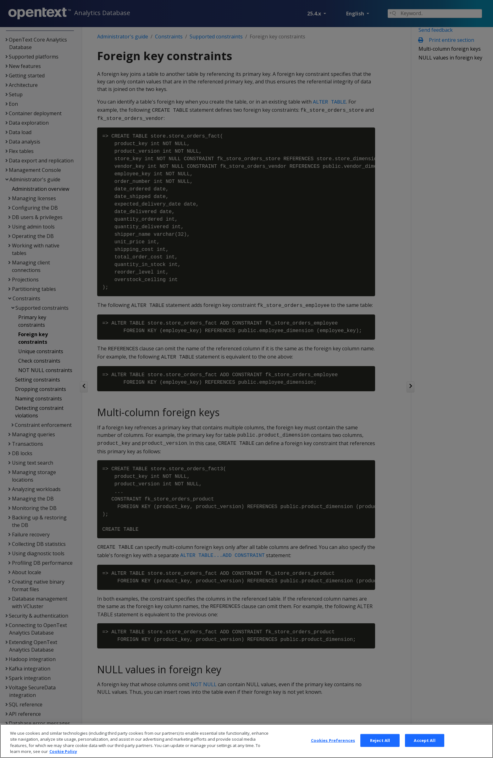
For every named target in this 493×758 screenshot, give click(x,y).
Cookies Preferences (333, 748)
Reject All (380, 748)
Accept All (424, 748)
